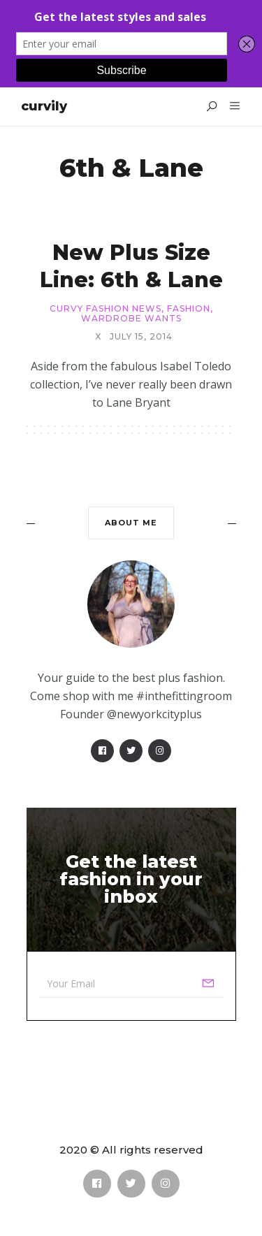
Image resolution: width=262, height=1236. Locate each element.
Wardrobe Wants (131, 318)
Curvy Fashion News (105, 309)
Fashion (188, 309)
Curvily (44, 106)
